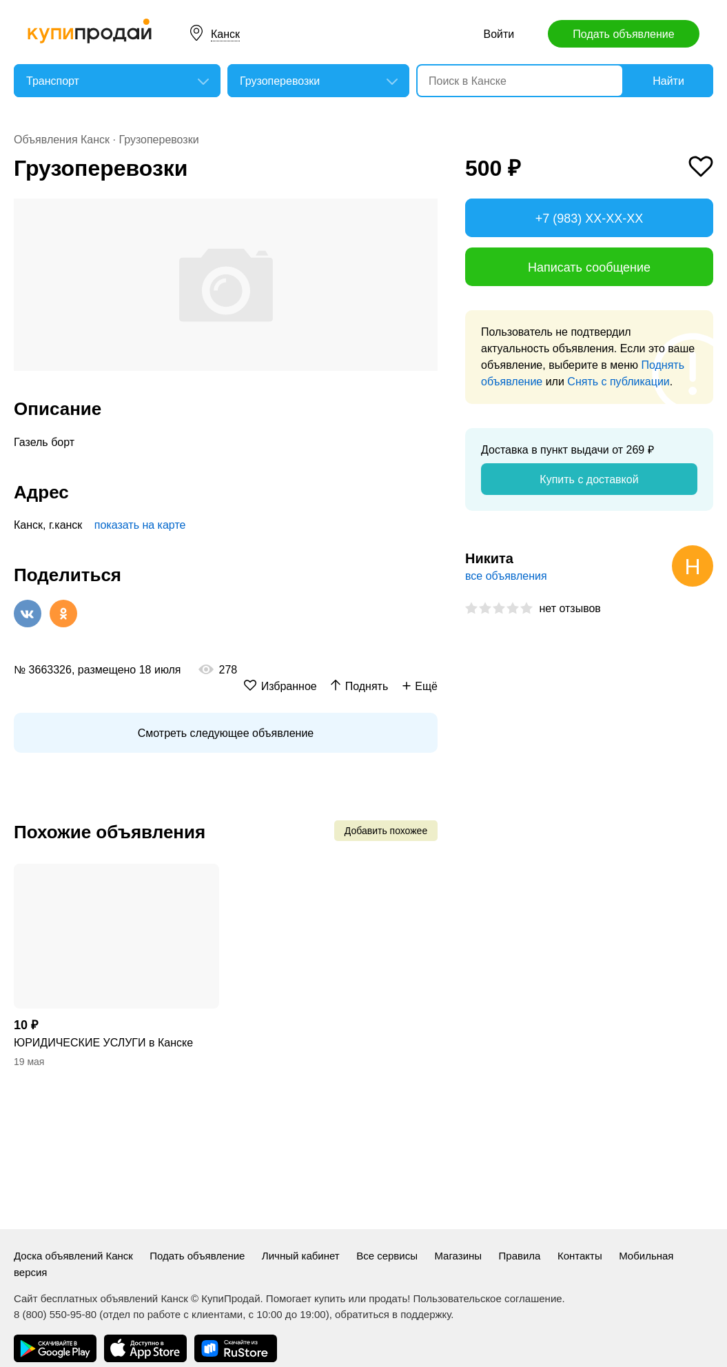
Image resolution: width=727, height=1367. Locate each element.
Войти (498, 34)
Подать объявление (623, 34)
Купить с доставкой (589, 479)
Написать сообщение (589, 267)
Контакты (579, 1256)
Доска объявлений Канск (73, 1256)
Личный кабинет (301, 1256)
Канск (225, 34)
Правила (520, 1256)
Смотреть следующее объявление (226, 733)
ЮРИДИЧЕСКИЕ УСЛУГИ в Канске (103, 1043)
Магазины (458, 1256)
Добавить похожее (386, 830)
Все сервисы (387, 1256)
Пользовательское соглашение (487, 1298)
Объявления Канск (62, 139)
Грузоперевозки (158, 139)
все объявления (506, 576)
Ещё (426, 686)
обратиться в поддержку (393, 1314)
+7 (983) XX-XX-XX (589, 218)
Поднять (367, 686)
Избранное (289, 686)
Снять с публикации (618, 381)
